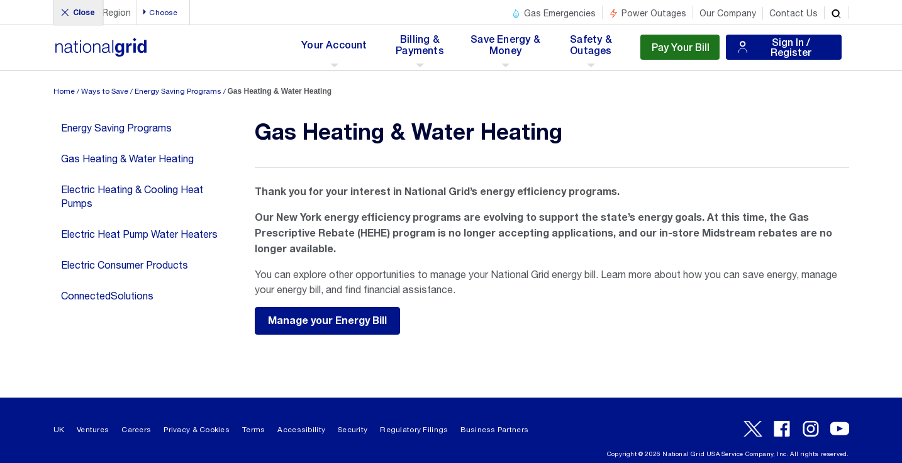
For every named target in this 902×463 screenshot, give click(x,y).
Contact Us (793, 13)
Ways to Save (104, 91)
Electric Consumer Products (124, 265)
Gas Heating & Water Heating (127, 158)
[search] (836, 12)
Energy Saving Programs (178, 91)
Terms (253, 429)
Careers (136, 429)
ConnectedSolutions (107, 295)
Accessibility (301, 429)
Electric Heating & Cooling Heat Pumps (132, 196)
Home (64, 91)
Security (352, 429)
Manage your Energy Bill (327, 321)
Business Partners (494, 429)
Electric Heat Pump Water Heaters (139, 234)
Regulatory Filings (414, 429)
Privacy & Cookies (197, 429)
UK (59, 429)
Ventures (93, 429)
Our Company (727, 13)
